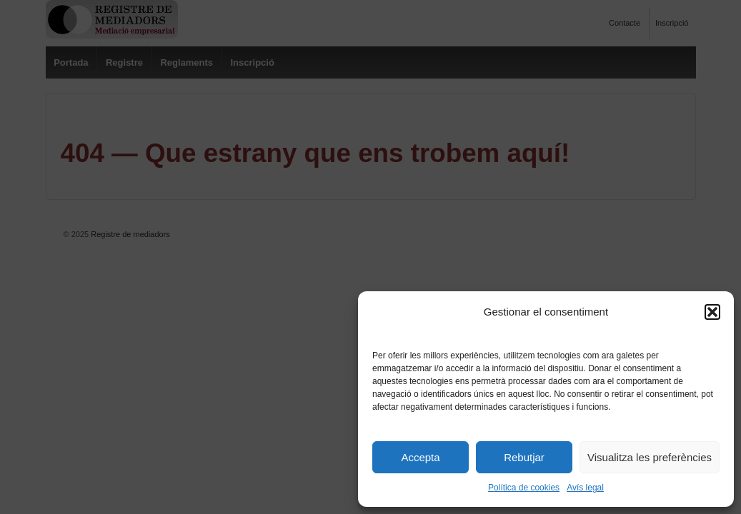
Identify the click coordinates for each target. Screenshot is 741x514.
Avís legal (585, 488)
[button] (712, 312)
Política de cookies (524, 488)
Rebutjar (524, 457)
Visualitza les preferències (649, 457)
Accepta (420, 457)
